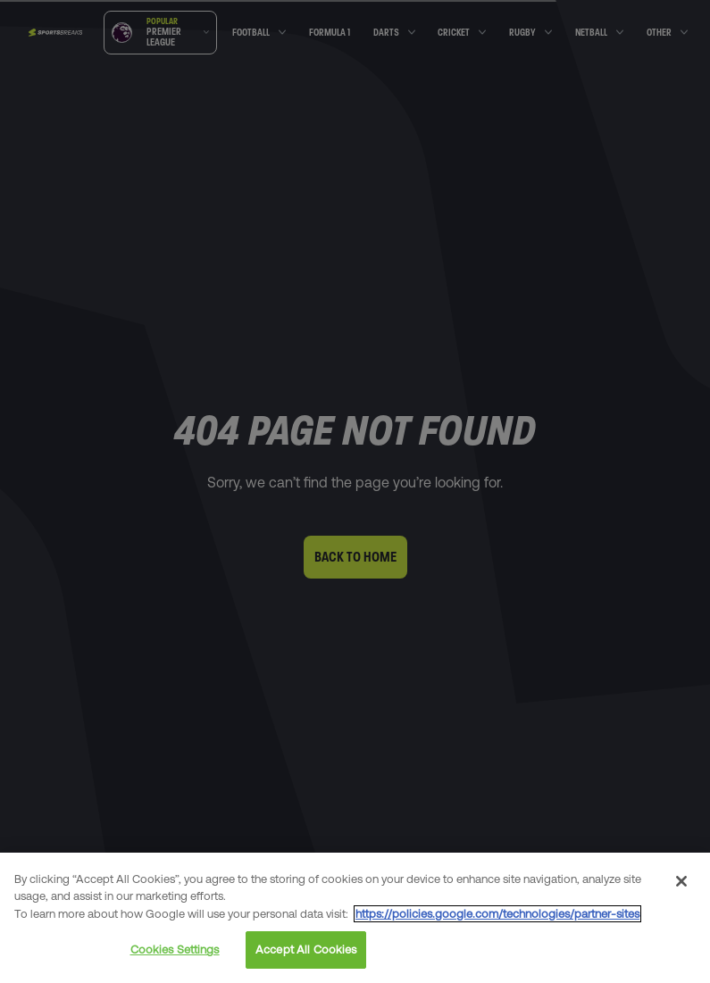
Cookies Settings (175, 949)
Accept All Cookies (305, 949)
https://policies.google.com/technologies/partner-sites (497, 914)
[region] (355, 918)
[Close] (681, 881)
